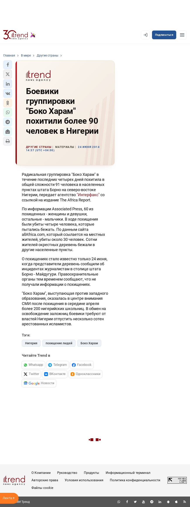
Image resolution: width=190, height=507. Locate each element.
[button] (7, 65)
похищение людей (59, 343)
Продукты (91, 473)
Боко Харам (89, 343)
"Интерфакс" (88, 194)
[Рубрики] (182, 35)
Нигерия (31, 343)
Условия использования (84, 480)
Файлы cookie (42, 488)
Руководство (67, 473)
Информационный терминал (128, 473)
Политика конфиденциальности (135, 480)
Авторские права (44, 480)
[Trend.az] (19, 35)
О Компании (41, 473)
